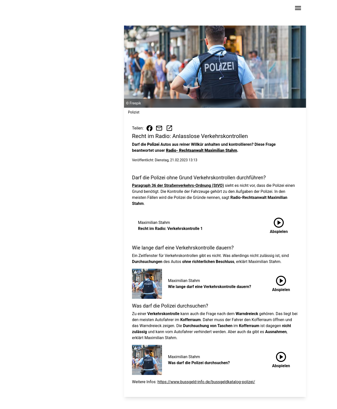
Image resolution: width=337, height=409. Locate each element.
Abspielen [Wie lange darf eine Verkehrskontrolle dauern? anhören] (281, 283)
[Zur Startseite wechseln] (47, 9)
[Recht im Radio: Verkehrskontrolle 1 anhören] (279, 226)
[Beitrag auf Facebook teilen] (149, 128)
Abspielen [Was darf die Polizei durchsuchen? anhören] (281, 359)
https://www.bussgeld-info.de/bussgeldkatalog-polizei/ (206, 381)
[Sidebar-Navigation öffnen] (298, 9)
